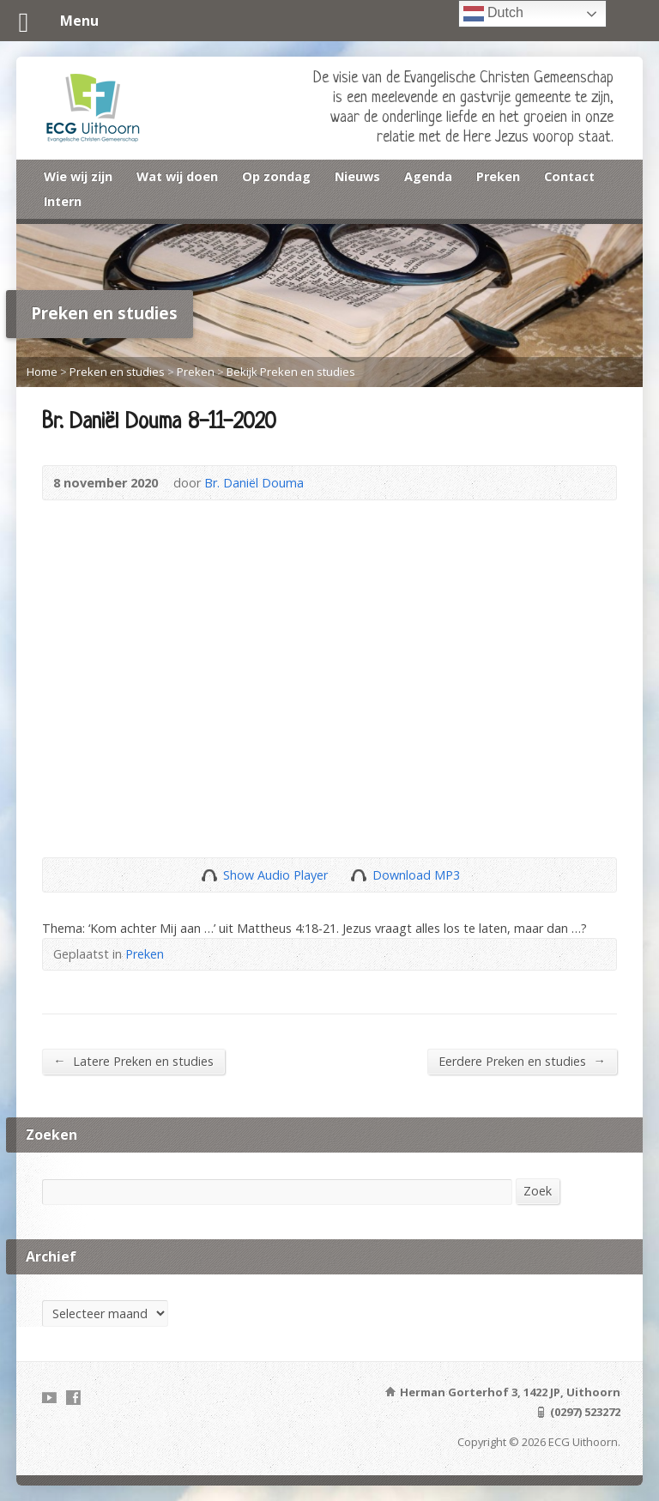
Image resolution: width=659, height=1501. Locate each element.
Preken (498, 176)
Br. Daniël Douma (254, 483)
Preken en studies (117, 371)
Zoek (537, 1191)
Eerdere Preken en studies (521, 1060)
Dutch (493, 13)
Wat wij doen (177, 176)
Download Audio (358, 875)
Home (42, 371)
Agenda (428, 176)
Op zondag (276, 176)
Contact (569, 176)
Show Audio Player (209, 875)
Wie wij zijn (78, 176)
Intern (63, 201)
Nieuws (357, 176)
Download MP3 (416, 875)
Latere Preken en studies (133, 1060)
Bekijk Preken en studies (291, 371)
